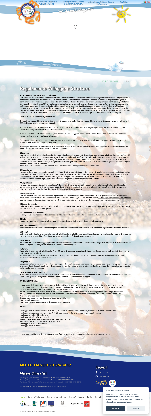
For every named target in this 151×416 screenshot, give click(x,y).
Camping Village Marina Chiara (73, 3)
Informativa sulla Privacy (46, 411)
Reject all (136, 408)
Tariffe (89, 397)
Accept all (115, 408)
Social (124, 2)
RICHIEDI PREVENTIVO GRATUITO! (45, 365)
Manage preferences (124, 402)
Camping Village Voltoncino (46, 3)
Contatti (98, 397)
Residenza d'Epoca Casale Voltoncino (101, 3)
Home (22, 397)
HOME (128, 81)
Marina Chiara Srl (27, 411)
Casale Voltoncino (76, 397)
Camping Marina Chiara (56, 397)
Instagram (102, 376)
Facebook (102, 372)
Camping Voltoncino (36, 397)
